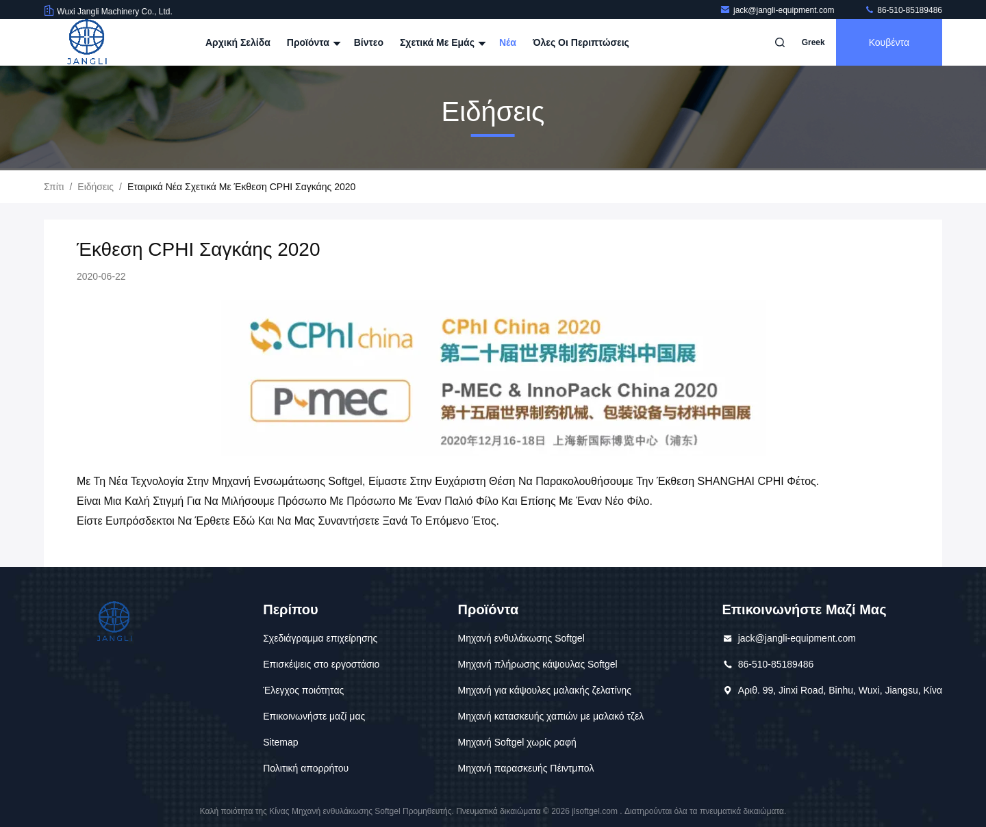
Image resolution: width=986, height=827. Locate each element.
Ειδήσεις (95, 186)
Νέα (507, 42)
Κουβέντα (889, 42)
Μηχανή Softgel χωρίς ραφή (517, 742)
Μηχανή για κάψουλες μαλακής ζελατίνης (544, 690)
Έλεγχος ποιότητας (303, 690)
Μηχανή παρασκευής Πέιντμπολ (526, 768)
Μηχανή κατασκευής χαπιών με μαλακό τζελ (551, 716)
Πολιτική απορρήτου (306, 768)
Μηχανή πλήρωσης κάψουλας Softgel (538, 664)
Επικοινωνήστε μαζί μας (314, 716)
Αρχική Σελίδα (237, 42)
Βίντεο (368, 42)
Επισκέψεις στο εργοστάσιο (321, 664)
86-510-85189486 (903, 10)
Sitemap (280, 742)
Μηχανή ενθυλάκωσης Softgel (521, 638)
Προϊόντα (312, 42)
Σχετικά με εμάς (441, 42)
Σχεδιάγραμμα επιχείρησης (320, 638)
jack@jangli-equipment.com (778, 10)
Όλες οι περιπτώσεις (581, 42)
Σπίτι (54, 186)
